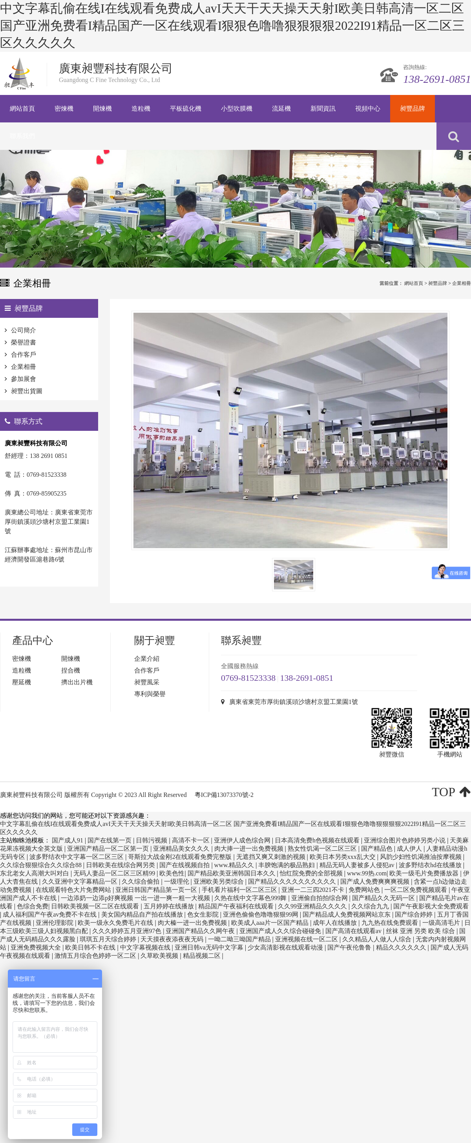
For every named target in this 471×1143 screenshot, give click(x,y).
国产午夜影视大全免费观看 (431, 906)
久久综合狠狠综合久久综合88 (41, 865)
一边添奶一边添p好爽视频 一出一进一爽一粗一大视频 (136, 898)
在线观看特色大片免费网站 (74, 889)
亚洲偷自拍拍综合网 (320, 898)
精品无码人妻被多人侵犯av (357, 865)
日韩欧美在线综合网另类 (121, 865)
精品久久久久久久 (402, 947)
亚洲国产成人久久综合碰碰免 (281, 931)
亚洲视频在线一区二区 (307, 939)
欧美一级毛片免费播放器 (424, 873)
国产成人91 (68, 840)
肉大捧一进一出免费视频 (249, 848)
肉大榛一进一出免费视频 (193, 922)
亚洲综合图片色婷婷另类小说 (405, 840)
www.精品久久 (235, 865)
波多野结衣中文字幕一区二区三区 (77, 856)
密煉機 (21, 658)
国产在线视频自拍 (185, 865)
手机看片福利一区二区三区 (240, 889)
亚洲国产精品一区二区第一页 (108, 848)
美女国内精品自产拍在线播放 (142, 914)
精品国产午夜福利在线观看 (236, 906)
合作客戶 (23, 354)
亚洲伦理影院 (55, 922)
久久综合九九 (371, 906)
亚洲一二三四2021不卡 (313, 889)
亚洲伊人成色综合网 (243, 840)
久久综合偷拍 (141, 881)
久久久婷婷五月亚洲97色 (127, 931)
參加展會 (23, 379)
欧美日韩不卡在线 (91, 947)
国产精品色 (377, 848)
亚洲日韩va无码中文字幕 (210, 947)
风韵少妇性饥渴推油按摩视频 (421, 856)
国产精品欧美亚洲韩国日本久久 (232, 873)
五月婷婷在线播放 (169, 906)
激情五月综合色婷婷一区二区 (96, 955)
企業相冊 (461, 283)
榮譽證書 (23, 342)
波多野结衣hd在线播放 (431, 865)
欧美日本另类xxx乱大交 (343, 856)
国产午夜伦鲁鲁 (350, 947)
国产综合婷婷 (414, 914)
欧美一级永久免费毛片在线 (116, 922)
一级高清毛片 (442, 922)
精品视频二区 (202, 955)
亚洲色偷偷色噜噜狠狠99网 (261, 914)
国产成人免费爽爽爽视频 (375, 881)
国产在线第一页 (110, 840)
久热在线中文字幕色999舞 (251, 898)
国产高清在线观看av (354, 931)
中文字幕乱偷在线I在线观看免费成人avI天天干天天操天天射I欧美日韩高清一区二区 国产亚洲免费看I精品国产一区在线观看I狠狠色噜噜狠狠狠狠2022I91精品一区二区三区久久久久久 (232, 25)
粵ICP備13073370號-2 (224, 794)
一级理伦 (177, 881)
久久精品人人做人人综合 (377, 939)
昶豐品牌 (437, 283)
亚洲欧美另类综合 (219, 881)
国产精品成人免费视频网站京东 (347, 914)
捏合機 (70, 670)
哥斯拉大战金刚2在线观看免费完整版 (180, 856)
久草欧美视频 (160, 955)
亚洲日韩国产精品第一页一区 (157, 889)
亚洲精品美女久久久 (182, 848)
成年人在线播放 (335, 922)
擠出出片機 (77, 682)
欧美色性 (171, 873)
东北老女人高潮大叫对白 (35, 873)
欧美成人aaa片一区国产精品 (270, 922)
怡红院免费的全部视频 (312, 873)
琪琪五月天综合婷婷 (109, 939)
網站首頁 (413, 283)
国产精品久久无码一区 (384, 898)
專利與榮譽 (150, 694)
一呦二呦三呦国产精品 (240, 939)
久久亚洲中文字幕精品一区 (80, 881)
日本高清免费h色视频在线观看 (318, 840)
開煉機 (70, 658)
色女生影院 (203, 914)
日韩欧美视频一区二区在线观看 (96, 906)
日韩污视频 (152, 840)
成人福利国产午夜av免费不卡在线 (50, 914)
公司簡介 (23, 330)
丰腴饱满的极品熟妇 (287, 865)
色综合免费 (32, 906)
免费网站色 (365, 889)
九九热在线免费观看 (390, 922)
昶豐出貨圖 (26, 391)
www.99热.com (367, 873)
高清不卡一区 (191, 840)
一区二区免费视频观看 (416, 889)
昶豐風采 (146, 682)
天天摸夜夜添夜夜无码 (173, 939)
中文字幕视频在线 (146, 947)
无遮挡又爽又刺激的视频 (271, 856)
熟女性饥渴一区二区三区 (323, 848)
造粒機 (21, 670)
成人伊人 (410, 848)
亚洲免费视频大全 (36, 947)
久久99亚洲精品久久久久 (313, 906)
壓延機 (21, 682)
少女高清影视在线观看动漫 (286, 947)
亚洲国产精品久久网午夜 (201, 931)
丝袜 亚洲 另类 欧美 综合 (421, 931)
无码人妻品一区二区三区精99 (115, 873)
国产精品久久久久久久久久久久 (293, 881)
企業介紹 (146, 658)
